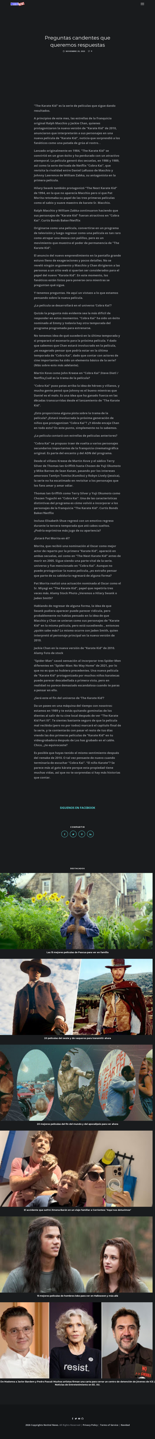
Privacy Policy (90, 1425)
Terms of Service (109, 1425)
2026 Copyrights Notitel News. (42, 1425)
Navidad (125, 1425)
